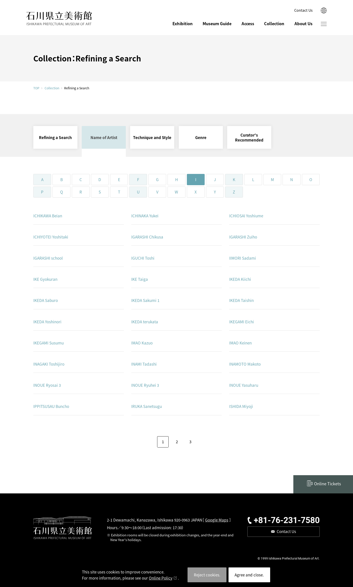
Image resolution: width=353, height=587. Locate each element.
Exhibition (182, 23)
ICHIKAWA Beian (47, 215)
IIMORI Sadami (242, 258)
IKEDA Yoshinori (47, 321)
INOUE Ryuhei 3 (145, 385)
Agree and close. (249, 575)
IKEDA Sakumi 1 (145, 300)
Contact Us (303, 10)
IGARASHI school (48, 258)
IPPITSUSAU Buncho (51, 406)
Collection (274, 23)
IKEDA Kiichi (240, 279)
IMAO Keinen (240, 343)
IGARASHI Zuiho (243, 237)
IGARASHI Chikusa (147, 237)
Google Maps (216, 520)
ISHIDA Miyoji (241, 406)
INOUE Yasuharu (243, 385)
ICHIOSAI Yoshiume (246, 215)
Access (248, 23)
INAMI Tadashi (144, 364)
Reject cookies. (207, 575)
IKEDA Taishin (241, 300)
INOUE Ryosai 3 (47, 385)
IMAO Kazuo (142, 343)
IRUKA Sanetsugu (146, 406)
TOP (36, 88)
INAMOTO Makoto (245, 364)
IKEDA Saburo (45, 300)
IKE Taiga (139, 279)
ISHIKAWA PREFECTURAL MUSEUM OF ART (59, 18)
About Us (303, 23)
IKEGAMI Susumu (48, 343)
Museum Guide (217, 23)
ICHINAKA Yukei (144, 215)
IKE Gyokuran (45, 279)
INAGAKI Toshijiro (48, 364)
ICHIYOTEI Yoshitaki (50, 237)
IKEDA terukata (144, 321)
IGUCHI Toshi (142, 258)
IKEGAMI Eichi (241, 321)
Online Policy (160, 578)
